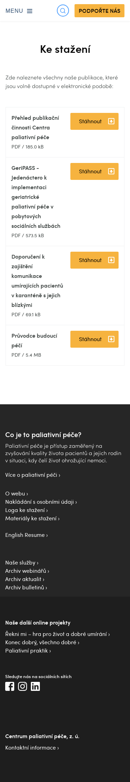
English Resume (25, 535)
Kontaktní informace (30, 747)
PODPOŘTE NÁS (99, 11)
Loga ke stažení (25, 510)
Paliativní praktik (26, 650)
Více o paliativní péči (31, 475)
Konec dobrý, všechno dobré (40, 642)
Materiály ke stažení (31, 518)
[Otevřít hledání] (63, 10)
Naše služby (20, 562)
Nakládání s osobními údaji (39, 501)
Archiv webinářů (25, 571)
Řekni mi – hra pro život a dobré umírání (56, 634)
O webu (15, 493)
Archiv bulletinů (24, 587)
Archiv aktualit (23, 579)
